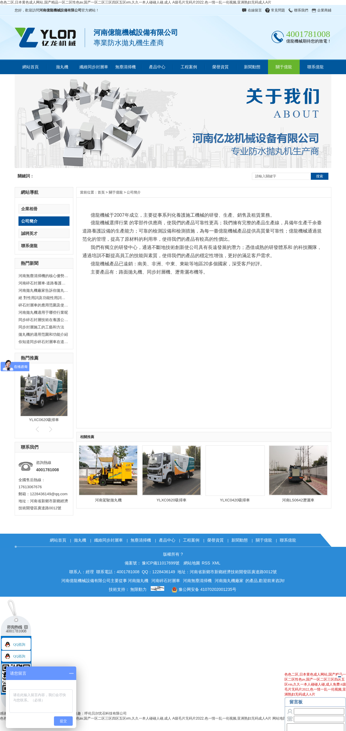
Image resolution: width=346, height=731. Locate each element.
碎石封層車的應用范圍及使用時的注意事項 (43, 305)
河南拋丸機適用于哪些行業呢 (43, 312)
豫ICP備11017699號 (160, 563)
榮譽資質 (220, 67)
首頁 (101, 192)
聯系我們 (301, 10)
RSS (206, 563)
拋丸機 (62, 67)
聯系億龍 (315, 67)
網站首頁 (30, 67)
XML (216, 563)
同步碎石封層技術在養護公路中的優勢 (43, 320)
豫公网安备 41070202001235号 (201, 589)
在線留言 (255, 10)
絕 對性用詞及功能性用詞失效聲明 (43, 298)
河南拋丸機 (138, 580)
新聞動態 (252, 67)
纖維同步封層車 (93, 67)
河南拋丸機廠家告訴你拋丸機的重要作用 (43, 290)
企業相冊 (29, 208)
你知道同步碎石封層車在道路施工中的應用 (43, 342)
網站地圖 (192, 563)
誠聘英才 (29, 233)
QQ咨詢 (19, 644)
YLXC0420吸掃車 (235, 500)
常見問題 (278, 10)
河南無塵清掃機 (197, 580)
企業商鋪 (324, 10)
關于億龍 (284, 67)
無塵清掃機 (125, 67)
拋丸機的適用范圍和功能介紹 (43, 334)
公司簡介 (29, 221)
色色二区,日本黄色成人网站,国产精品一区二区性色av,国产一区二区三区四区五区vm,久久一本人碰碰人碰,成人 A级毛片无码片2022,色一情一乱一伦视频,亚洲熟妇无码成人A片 (135, 2)
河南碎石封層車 (165, 580)
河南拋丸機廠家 (229, 580)
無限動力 (138, 589)
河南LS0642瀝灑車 (298, 500)
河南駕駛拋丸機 (108, 500)
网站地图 (279, 718)
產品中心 (157, 67)
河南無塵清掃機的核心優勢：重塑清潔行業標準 (43, 276)
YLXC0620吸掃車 (44, 420)
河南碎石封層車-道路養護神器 (43, 283)
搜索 (319, 176)
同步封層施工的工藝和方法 (41, 327)
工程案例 (189, 67)
